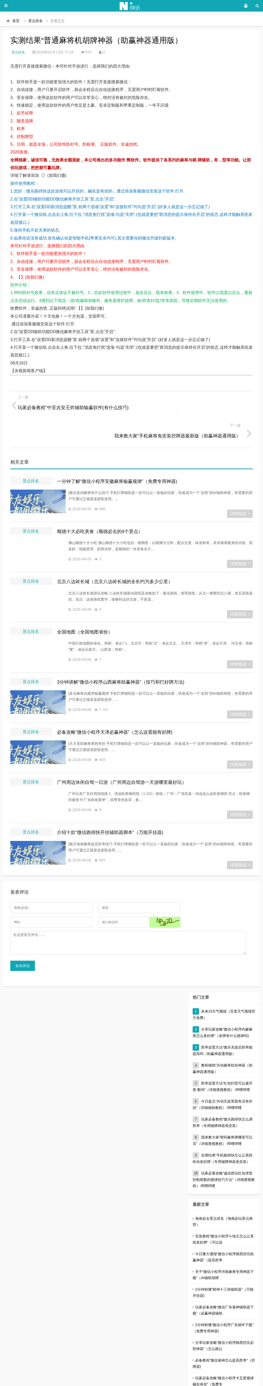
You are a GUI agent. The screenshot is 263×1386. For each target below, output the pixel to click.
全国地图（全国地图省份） (84, 603)
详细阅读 (240, 485)
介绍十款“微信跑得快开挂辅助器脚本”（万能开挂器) (110, 804)
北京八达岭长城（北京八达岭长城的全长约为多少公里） (115, 553)
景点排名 (35, 21)
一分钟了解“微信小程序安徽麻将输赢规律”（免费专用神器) (117, 453)
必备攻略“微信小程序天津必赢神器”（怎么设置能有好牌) (115, 703)
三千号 (94, 1379)
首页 (16, 21)
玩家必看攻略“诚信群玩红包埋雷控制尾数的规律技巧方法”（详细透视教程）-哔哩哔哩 (224, 1155)
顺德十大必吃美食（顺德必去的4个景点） (100, 503)
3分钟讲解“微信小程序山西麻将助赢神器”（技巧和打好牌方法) (120, 653)
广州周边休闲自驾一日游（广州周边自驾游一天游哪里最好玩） (121, 754)
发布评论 (22, 941)
